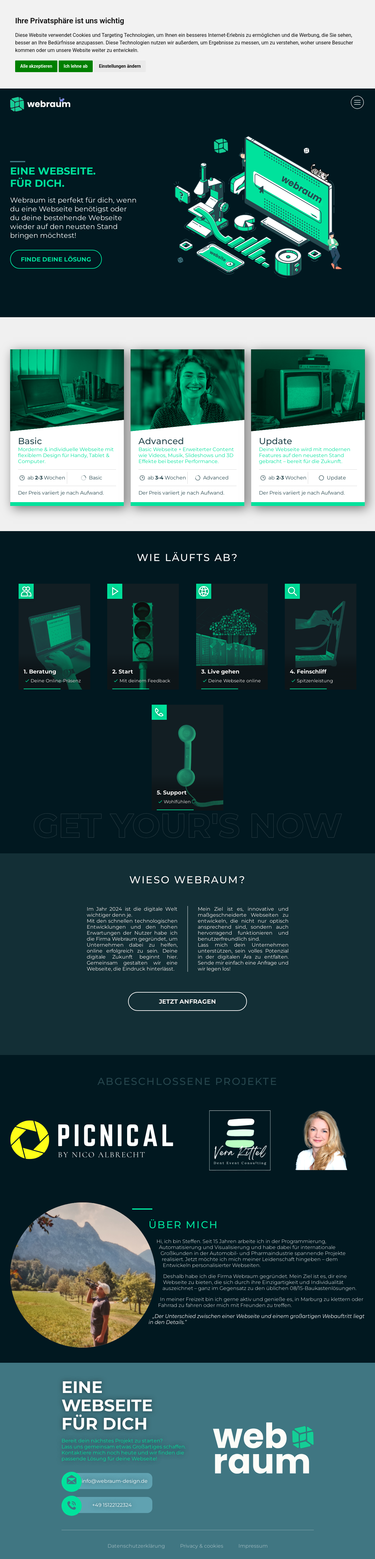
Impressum (253, 1546)
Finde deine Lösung (56, 259)
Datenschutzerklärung (136, 1546)
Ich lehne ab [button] (76, 66)
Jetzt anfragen (187, 1001)
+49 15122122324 (112, 1505)
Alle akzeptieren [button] (36, 66)
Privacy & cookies (201, 1546)
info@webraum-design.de (115, 1481)
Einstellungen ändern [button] (120, 66)
